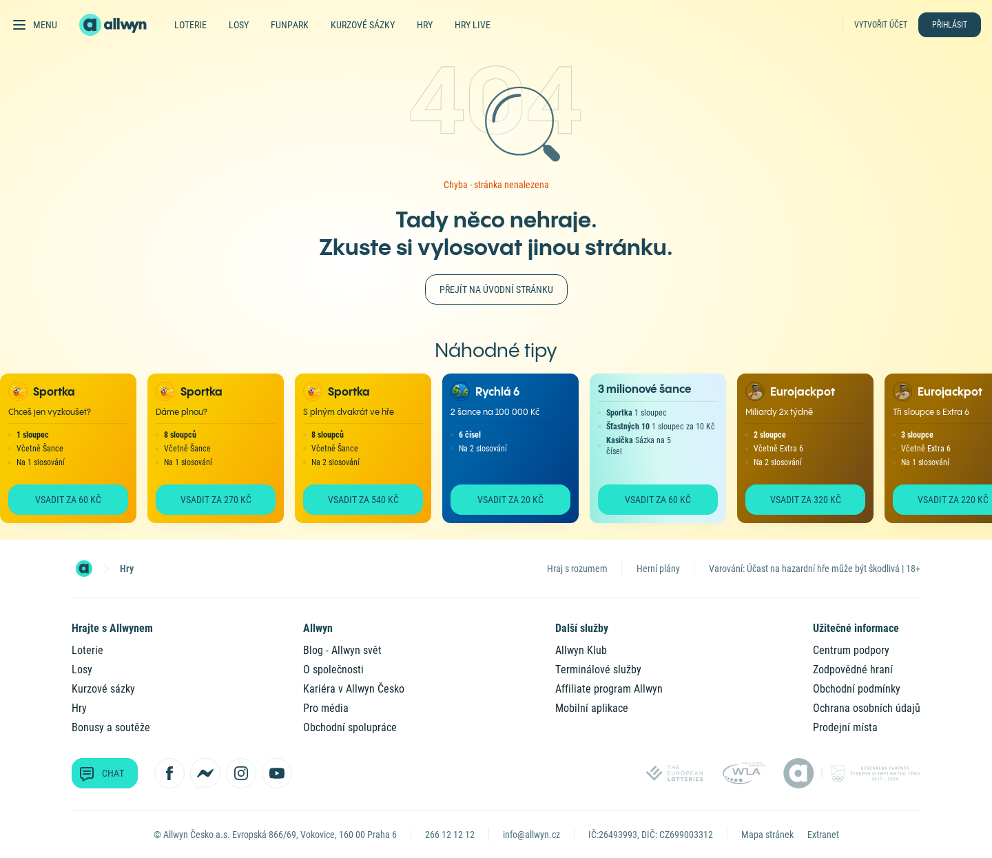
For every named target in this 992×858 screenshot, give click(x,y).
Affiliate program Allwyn (609, 688)
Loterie (190, 24)
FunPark (290, 24)
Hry (425, 24)
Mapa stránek (767, 834)
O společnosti (333, 669)
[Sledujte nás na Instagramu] (241, 773)
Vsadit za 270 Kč (215, 499)
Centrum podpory (851, 650)
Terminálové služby (598, 669)
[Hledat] (827, 24)
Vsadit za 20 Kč (510, 499)
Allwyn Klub (581, 650)
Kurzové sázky (363, 24)
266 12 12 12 (450, 834)
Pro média (326, 708)
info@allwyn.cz (531, 834)
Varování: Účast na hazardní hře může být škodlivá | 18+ (814, 568)
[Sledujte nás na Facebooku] (169, 773)
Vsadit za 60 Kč (68, 499)
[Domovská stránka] (84, 568)
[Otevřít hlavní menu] (34, 24)
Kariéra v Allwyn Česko (353, 688)
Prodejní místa (845, 727)
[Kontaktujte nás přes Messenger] (205, 773)
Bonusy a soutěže (111, 727)
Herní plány (658, 568)
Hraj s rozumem (577, 568)
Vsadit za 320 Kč (805, 499)
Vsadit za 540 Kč (363, 499)
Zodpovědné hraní (853, 669)
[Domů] (121, 25)
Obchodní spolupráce (350, 727)
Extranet (823, 834)
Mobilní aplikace (591, 708)
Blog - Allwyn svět (342, 650)
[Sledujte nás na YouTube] (277, 773)
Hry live (472, 24)
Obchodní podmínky (856, 688)
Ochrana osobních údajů (866, 708)
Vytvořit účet (880, 25)
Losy (239, 24)
